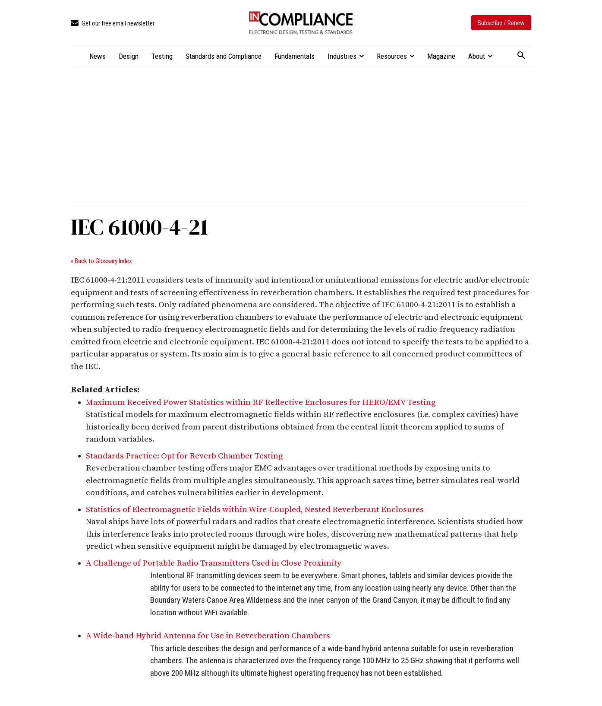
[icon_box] (112, 23)
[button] (521, 55)
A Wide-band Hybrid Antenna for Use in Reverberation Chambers (208, 636)
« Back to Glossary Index (101, 261)
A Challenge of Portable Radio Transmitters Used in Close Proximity (213, 563)
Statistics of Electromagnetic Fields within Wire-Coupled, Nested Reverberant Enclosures (255, 510)
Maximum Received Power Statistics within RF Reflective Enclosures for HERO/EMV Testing (260, 402)
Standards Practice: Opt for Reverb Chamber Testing (184, 456)
